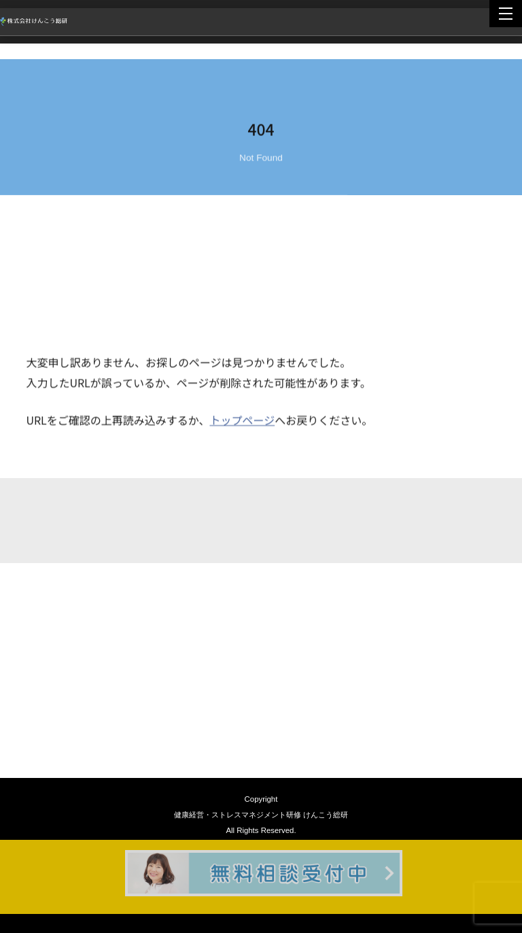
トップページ (242, 421)
